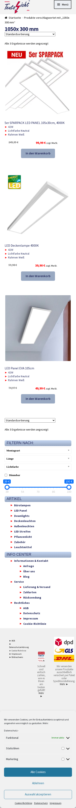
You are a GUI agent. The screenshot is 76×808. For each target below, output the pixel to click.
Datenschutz (11, 730)
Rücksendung (32, 597)
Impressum (55, 803)
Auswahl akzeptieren (38, 794)
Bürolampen (22, 505)
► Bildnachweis (16, 657)
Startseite (15, 18)
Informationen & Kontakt (31, 561)
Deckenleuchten (25, 521)
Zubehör (19, 542)
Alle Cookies (38, 772)
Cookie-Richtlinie (23, 803)
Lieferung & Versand (36, 587)
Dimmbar (14, 475)
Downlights (22, 515)
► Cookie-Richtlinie (17, 650)
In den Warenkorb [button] (38, 153)
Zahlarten (29, 592)
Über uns (29, 571)
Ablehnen (38, 783)
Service (19, 581)
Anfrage (28, 566)
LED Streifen (22, 531)
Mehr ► (41, 694)
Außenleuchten (24, 526)
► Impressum (15, 654)
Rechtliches (22, 602)
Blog (26, 576)
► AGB (12, 640)
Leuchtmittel (23, 547)
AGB (26, 608)
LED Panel (20, 510)
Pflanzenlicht (23, 536)
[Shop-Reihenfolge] (30, 34)
